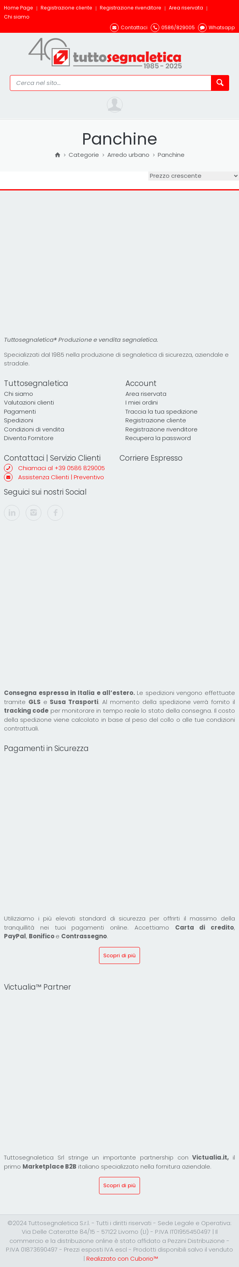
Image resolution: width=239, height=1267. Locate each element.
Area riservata (186, 7)
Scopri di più (119, 955)
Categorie (84, 155)
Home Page (18, 7)
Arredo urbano (128, 155)
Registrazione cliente (66, 7)
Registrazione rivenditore (130, 7)
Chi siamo (17, 16)
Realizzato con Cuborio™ (122, 1258)
